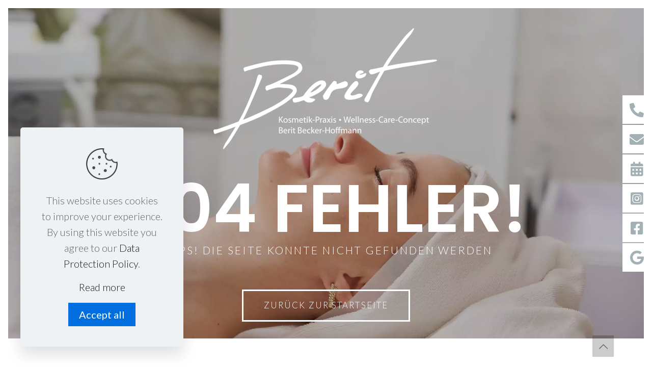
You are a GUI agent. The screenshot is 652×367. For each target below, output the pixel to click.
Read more (102, 287)
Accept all (102, 314)
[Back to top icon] (603, 346)
